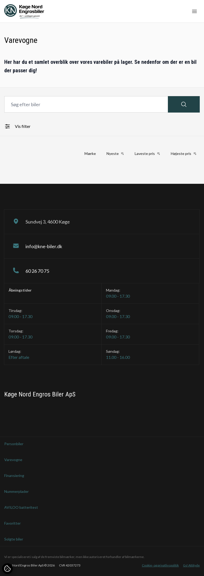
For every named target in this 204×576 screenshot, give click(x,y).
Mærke (90, 153)
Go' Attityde (191, 565)
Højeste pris (184, 153)
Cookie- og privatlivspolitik (160, 565)
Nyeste (115, 153)
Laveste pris (147, 153)
